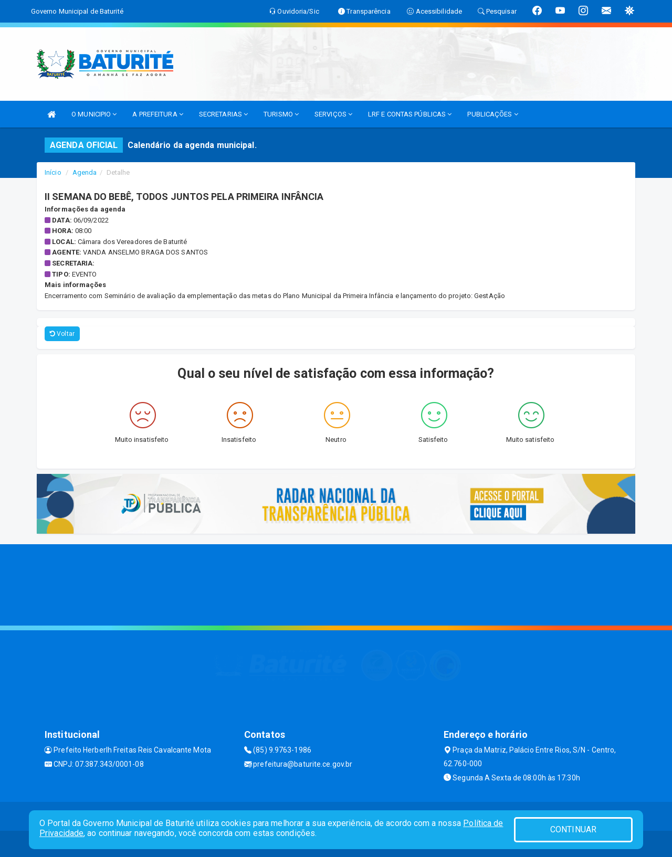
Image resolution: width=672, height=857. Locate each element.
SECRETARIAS (223, 114)
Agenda (84, 172)
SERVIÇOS (333, 114)
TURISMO (281, 114)
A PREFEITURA (157, 114)
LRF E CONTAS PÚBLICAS (410, 114)
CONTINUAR (573, 829)
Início (53, 172)
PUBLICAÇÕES (492, 114)
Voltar (62, 333)
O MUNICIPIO (94, 114)
